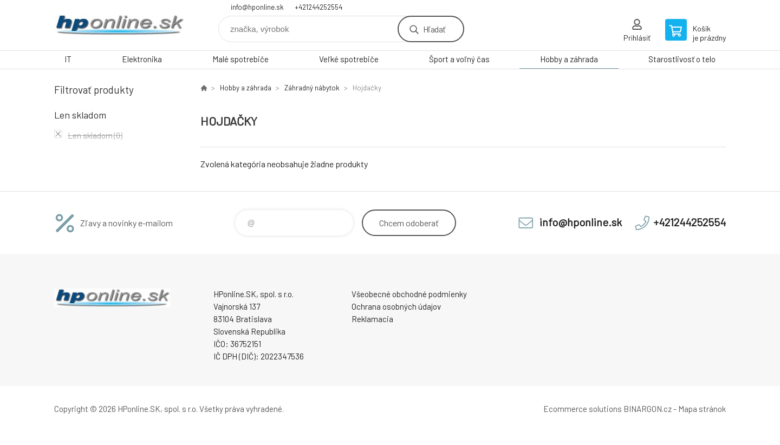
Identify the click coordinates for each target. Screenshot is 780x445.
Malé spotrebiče (240, 59)
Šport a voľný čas (459, 59)
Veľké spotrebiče (349, 59)
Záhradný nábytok (312, 87)
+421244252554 (318, 7)
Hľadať (434, 29)
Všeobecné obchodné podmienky (409, 294)
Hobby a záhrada (569, 59)
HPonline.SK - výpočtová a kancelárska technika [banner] (119, 25)
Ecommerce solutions (582, 409)
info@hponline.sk (257, 7)
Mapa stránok (702, 409)
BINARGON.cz (647, 409)
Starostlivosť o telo (682, 59)
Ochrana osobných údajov (396, 306)
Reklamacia (372, 319)
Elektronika (142, 59)
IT (68, 59)
